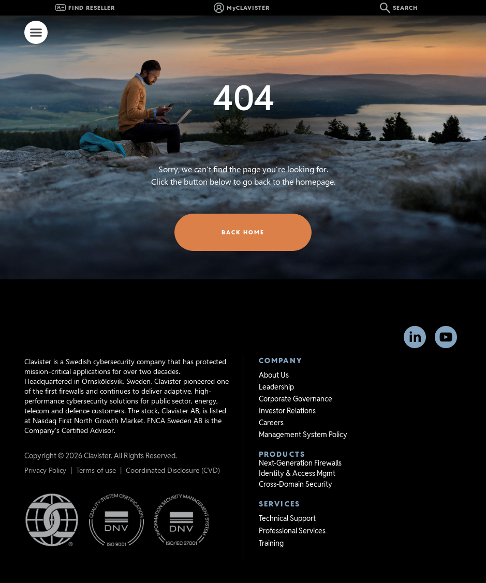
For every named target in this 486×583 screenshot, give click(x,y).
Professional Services (292, 514)
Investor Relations (287, 394)
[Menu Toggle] (36, 32)
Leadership (276, 371)
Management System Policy (303, 418)
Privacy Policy (45, 453)
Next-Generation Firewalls (300, 447)
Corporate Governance (295, 382)
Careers (271, 406)
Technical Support (287, 502)
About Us (274, 359)
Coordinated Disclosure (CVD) (173, 453)
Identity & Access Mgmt (297, 457)
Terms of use (96, 453)
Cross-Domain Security (295, 468)
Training (271, 527)
